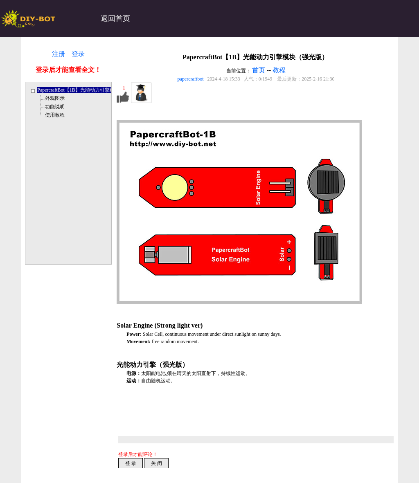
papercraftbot (191, 79)
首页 (258, 70)
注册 (58, 53)
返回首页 (115, 18)
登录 (78, 53)
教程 (279, 70)
